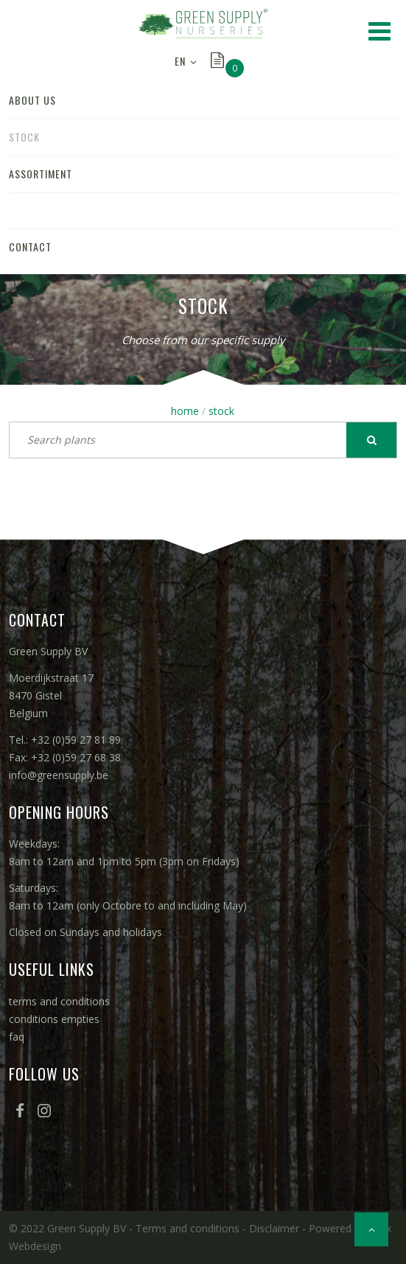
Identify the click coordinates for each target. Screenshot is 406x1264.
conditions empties (54, 1019)
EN (180, 61)
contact (30, 246)
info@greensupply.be (58, 775)
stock (24, 136)
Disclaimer (274, 1228)
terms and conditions (59, 1001)
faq (16, 1037)
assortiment (40, 173)
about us (32, 100)
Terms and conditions (187, 1228)
